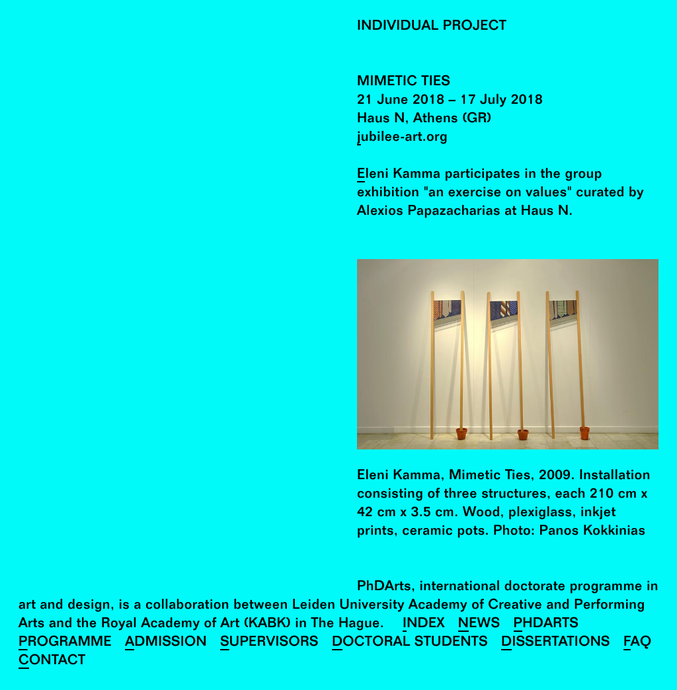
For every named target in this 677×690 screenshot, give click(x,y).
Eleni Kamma (398, 175)
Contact (52, 662)
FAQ (637, 643)
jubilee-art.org (402, 138)
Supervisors (269, 643)
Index (424, 625)
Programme (65, 643)
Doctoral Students (410, 643)
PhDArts (546, 625)
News (479, 625)
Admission (166, 643)
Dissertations (555, 643)
